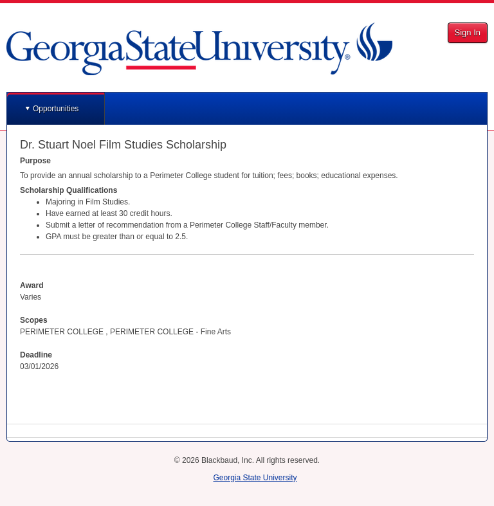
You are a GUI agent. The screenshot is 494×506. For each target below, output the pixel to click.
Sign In (467, 32)
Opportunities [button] (55, 108)
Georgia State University (255, 477)
